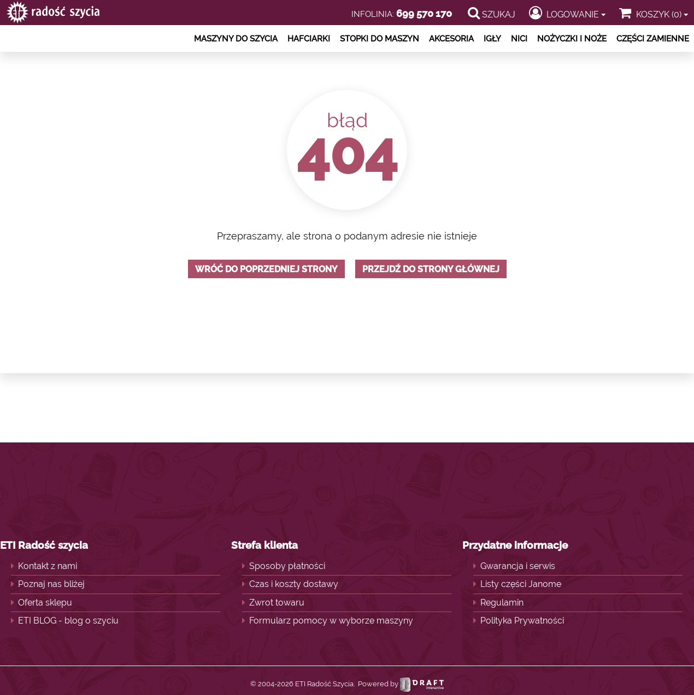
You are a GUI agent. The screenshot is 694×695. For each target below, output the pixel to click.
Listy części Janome (520, 584)
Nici (519, 39)
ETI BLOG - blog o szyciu (68, 620)
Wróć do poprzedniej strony (266, 269)
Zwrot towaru (276, 602)
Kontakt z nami (47, 566)
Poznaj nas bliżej (51, 584)
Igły (492, 39)
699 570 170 (424, 13)
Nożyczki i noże (572, 39)
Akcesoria (451, 39)
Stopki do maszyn (379, 39)
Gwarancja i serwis (517, 566)
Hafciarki (308, 39)
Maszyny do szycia (236, 39)
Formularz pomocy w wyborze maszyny (331, 620)
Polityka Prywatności (522, 620)
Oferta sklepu (45, 602)
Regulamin (502, 602)
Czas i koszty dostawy (293, 584)
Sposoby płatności (287, 566)
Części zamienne (652, 39)
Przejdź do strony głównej (430, 269)
